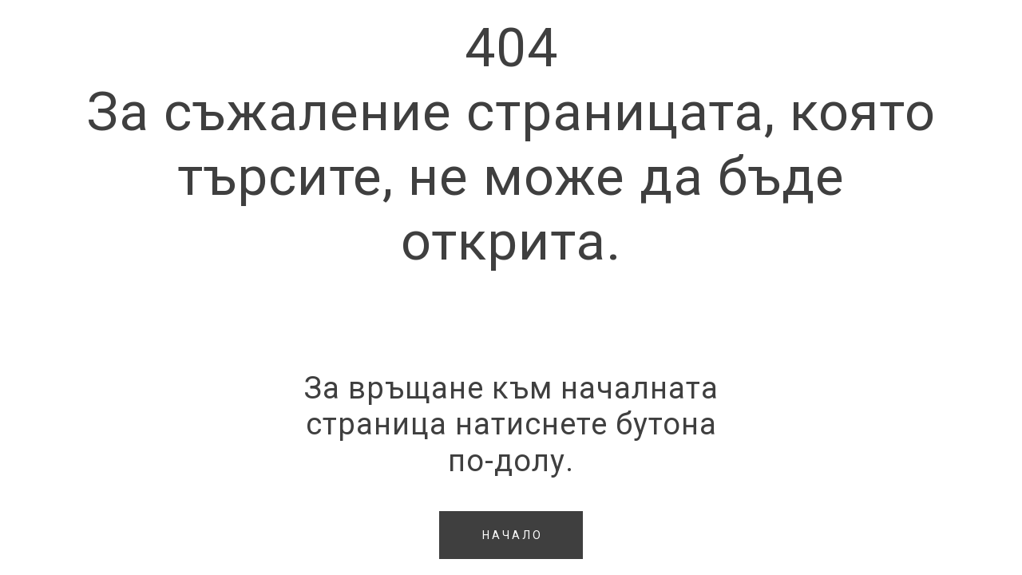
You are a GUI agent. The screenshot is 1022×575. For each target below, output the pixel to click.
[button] (511, 535)
